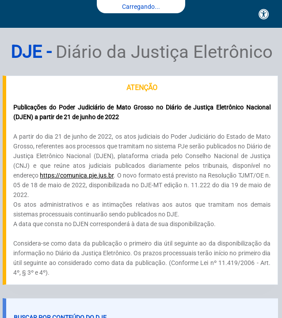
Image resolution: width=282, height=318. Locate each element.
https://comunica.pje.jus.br (77, 175)
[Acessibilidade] (264, 14)
